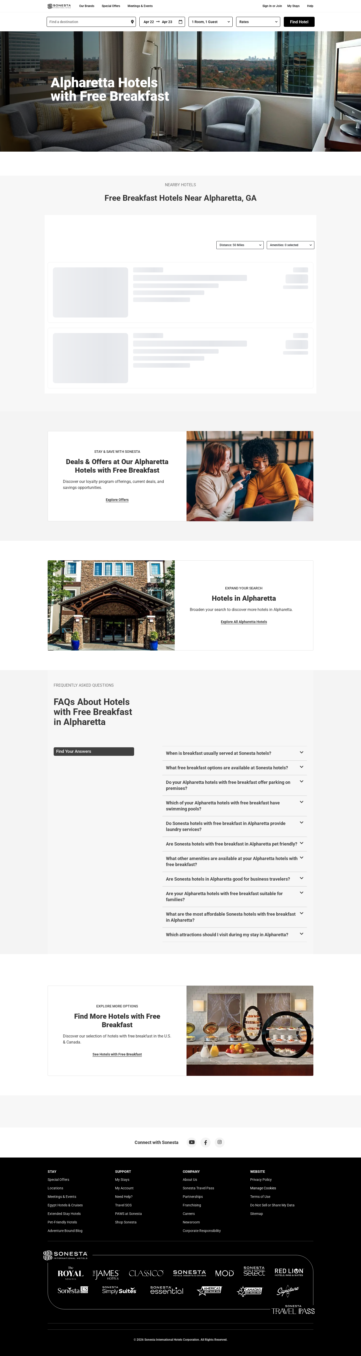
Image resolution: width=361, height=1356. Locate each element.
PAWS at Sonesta (128, 1214)
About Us (190, 1180)
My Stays (293, 6)
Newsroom (191, 1222)
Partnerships (193, 1197)
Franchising (192, 1205)
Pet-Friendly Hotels (62, 1222)
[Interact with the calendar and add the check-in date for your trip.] (180, 22)
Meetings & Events (140, 6)
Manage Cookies (263, 1188)
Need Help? (124, 1197)
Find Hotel (299, 22)
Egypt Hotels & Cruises (65, 1205)
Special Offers (111, 6)
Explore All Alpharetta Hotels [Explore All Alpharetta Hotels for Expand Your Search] (244, 622)
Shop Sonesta (126, 1222)
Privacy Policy (261, 1180)
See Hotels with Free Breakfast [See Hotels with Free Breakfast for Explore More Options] (117, 1054)
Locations (55, 1188)
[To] (168, 21)
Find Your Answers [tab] (73, 751)
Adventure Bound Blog (65, 1231)
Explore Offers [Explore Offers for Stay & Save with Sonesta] (117, 500)
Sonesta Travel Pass (198, 1188)
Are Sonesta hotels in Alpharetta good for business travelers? (228, 879)
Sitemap (256, 1214)
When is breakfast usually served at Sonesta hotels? (218, 753)
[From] (148, 21)
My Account (124, 1188)
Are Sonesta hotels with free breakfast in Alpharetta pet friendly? (231, 844)
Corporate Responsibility (202, 1231)
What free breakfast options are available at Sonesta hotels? (227, 767)
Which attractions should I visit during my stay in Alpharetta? (227, 934)
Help (310, 6)
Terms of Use (260, 1197)
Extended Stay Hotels (64, 1214)
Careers (189, 1214)
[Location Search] (91, 22)
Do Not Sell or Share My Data (272, 1205)
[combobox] (91, 22)
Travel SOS (123, 1205)
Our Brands (86, 6)
